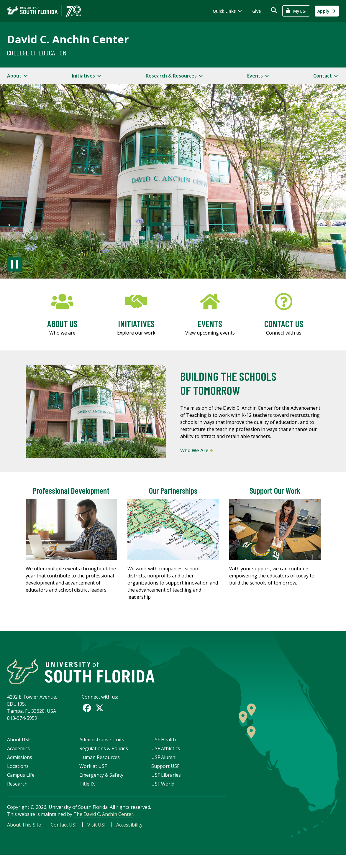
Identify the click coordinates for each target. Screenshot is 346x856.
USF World (162, 784)
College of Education (36, 52)
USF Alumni (163, 758)
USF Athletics (165, 749)
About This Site (24, 825)
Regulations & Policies (103, 749)
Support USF (165, 766)
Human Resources (99, 758)
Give (256, 11)
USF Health (163, 740)
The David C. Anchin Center (103, 814)
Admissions (19, 758)
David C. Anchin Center (68, 39)
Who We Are (196, 450)
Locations (18, 766)
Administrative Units (101, 740)
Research (17, 784)
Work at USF (93, 766)
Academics (18, 749)
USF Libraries (166, 775)
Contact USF (64, 825)
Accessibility (129, 825)
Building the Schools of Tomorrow (228, 383)
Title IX (87, 784)
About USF (18, 740)
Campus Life (21, 775)
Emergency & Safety (101, 775)
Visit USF (96, 825)
